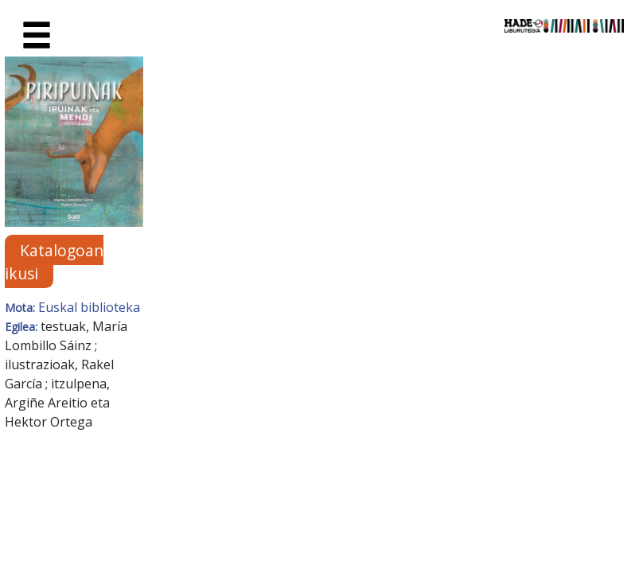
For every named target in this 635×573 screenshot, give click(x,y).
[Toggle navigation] (36, 36)
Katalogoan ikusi (54, 262)
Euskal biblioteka (89, 307)
